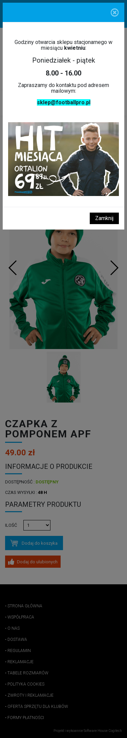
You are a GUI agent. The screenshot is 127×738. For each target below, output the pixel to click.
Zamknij (104, 218)
